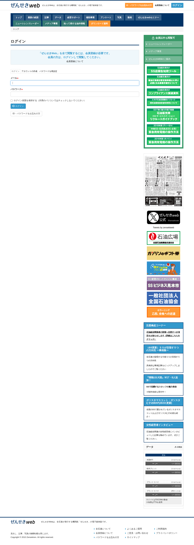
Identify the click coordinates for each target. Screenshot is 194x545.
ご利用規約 (161, 529)
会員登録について (162, 5)
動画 (130, 17)
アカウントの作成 (29, 71)
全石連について (103, 529)
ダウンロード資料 (99, 23)
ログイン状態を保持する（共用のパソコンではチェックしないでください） (48, 100)
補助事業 (90, 17)
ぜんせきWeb (47, 5)
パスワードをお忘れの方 (107, 537)
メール (14, 78)
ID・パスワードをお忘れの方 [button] (26, 113)
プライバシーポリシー (166, 533)
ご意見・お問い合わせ (137, 533)
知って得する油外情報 (74, 23)
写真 (119, 17)
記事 (47, 17)
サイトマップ (133, 537)
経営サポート (73, 17)
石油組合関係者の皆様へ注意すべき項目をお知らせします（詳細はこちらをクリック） (163, 335)
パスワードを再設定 (48, 71)
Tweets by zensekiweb (163, 227)
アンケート (106, 17)
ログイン (177, 5)
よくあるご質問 (134, 529)
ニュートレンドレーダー (27, 23)
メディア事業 (51, 23)
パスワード (16, 89)
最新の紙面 (33, 17)
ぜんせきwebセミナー (148, 17)
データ (58, 17)
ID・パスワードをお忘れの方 (139, 5)
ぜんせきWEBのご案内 (160, 59)
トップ (18, 17)
